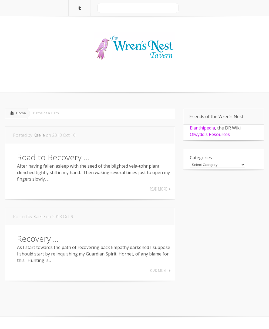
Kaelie (39, 135)
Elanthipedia (202, 128)
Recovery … (38, 238)
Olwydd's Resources (210, 134)
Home (21, 113)
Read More (158, 189)
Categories (201, 157)
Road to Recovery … (53, 157)
